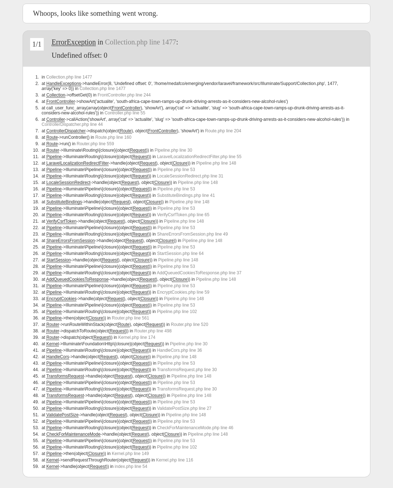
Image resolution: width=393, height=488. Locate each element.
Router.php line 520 (189, 324)
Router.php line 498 (153, 330)
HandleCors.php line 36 (179, 350)
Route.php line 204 (223, 130)
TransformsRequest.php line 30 (187, 369)
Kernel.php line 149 (130, 453)
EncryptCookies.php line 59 (183, 292)
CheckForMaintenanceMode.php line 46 (195, 427)
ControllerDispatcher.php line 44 (72, 124)
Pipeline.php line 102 (177, 311)
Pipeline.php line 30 (173, 150)
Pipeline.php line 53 (176, 169)
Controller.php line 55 (125, 112)
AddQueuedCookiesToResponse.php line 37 (199, 272)
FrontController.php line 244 (124, 95)
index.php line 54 (131, 466)
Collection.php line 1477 (140, 42)
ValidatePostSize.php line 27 (184, 408)
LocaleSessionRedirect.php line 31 (190, 176)
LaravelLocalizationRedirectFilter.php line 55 (199, 156)
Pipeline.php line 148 (216, 163)
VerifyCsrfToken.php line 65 (183, 214)
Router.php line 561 (130, 318)
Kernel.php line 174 (136, 337)
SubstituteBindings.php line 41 (186, 195)
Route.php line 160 (113, 137)
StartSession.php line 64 (180, 253)
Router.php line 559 (95, 143)
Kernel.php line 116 (174, 460)
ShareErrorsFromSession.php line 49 (192, 234)
